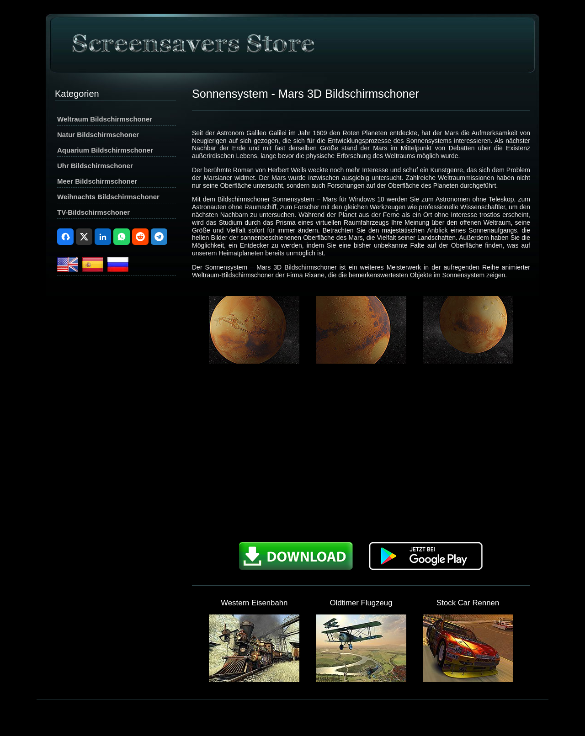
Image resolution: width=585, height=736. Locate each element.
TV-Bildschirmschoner (93, 212)
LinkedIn (103, 236)
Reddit (140, 236)
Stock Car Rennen (467, 602)
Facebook (65, 236)
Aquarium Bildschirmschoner (105, 150)
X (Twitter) (84, 236)
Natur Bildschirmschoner (98, 134)
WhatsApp (121, 236)
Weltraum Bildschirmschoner (104, 119)
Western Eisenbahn (254, 602)
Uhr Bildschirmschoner (95, 165)
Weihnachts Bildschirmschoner (108, 197)
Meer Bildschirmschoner (97, 181)
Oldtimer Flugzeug (361, 602)
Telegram (159, 236)
